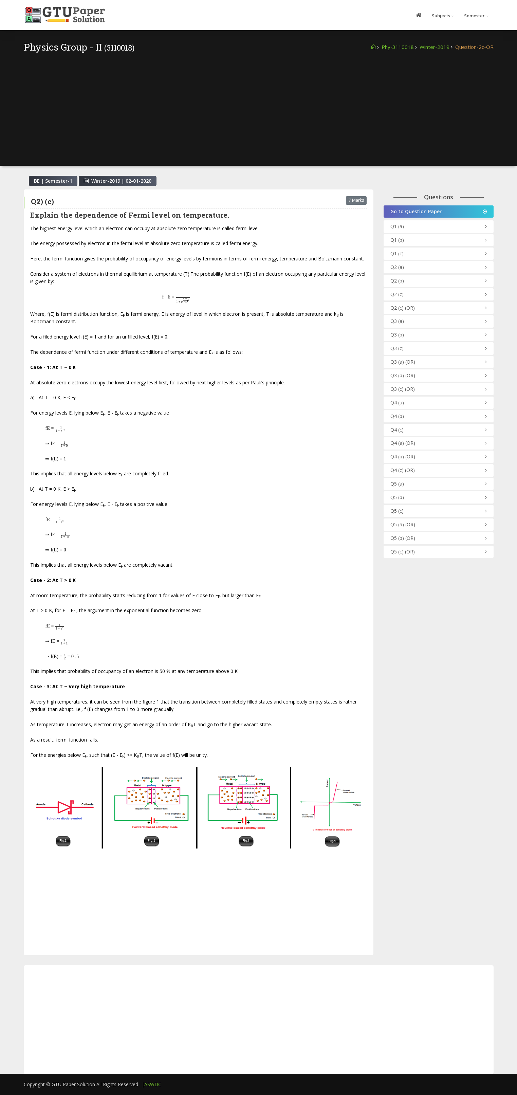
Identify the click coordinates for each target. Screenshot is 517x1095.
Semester (474, 16)
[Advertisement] (258, 104)
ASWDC (152, 1084)
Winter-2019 (434, 46)
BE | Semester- (53, 181)
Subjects (441, 16)
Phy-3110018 (398, 46)
